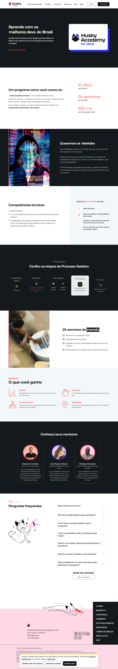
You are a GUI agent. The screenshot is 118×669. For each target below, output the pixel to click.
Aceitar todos (69, 664)
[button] (48, 4)
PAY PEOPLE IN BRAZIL (105, 623)
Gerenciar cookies (53, 664)
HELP (98, 640)
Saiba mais (51, 659)
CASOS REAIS (101, 615)
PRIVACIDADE (101, 627)
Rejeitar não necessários (33, 664)
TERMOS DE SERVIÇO (104, 632)
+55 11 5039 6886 (33, 638)
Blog (75, 4)
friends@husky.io (33, 635)
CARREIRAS (101, 619)
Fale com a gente (83, 577)
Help (81, 4)
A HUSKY (99, 606)
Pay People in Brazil (35, 4)
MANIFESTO (101, 610)
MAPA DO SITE (102, 636)
